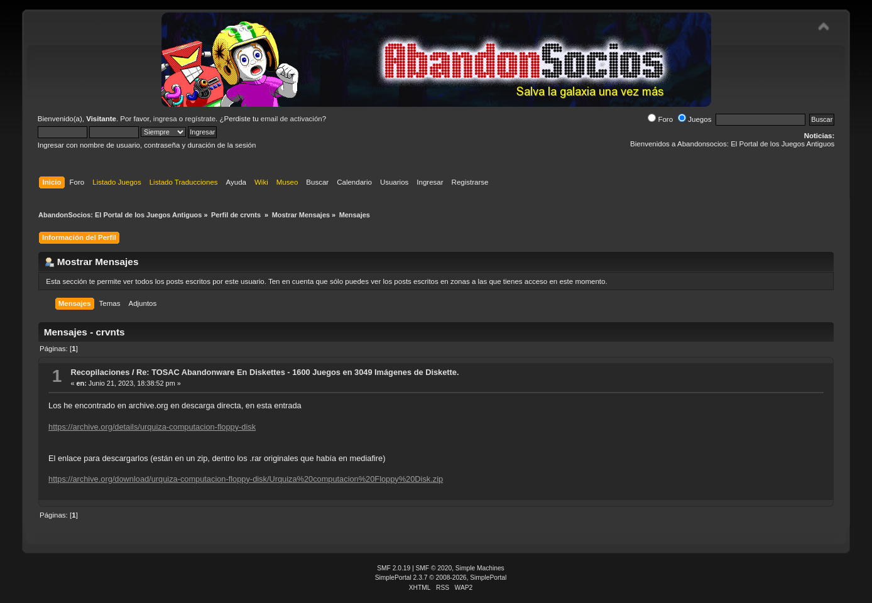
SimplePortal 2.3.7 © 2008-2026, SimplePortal (441, 577)
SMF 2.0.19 (393, 568)
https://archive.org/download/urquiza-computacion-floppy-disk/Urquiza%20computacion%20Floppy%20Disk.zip (245, 479)
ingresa (165, 118)
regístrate (200, 118)
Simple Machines (479, 568)
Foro (660, 119)
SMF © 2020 (434, 568)
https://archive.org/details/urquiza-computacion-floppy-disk (152, 427)
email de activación (291, 118)
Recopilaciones (99, 372)
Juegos (694, 119)
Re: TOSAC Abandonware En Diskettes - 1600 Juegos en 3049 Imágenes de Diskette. (297, 372)
